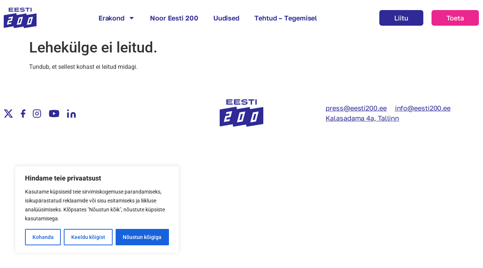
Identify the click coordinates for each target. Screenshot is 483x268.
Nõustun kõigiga (142, 237)
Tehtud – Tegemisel (285, 18)
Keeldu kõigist (88, 237)
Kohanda (43, 237)
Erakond (116, 18)
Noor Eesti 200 (174, 18)
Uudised (226, 18)
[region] (97, 209)
